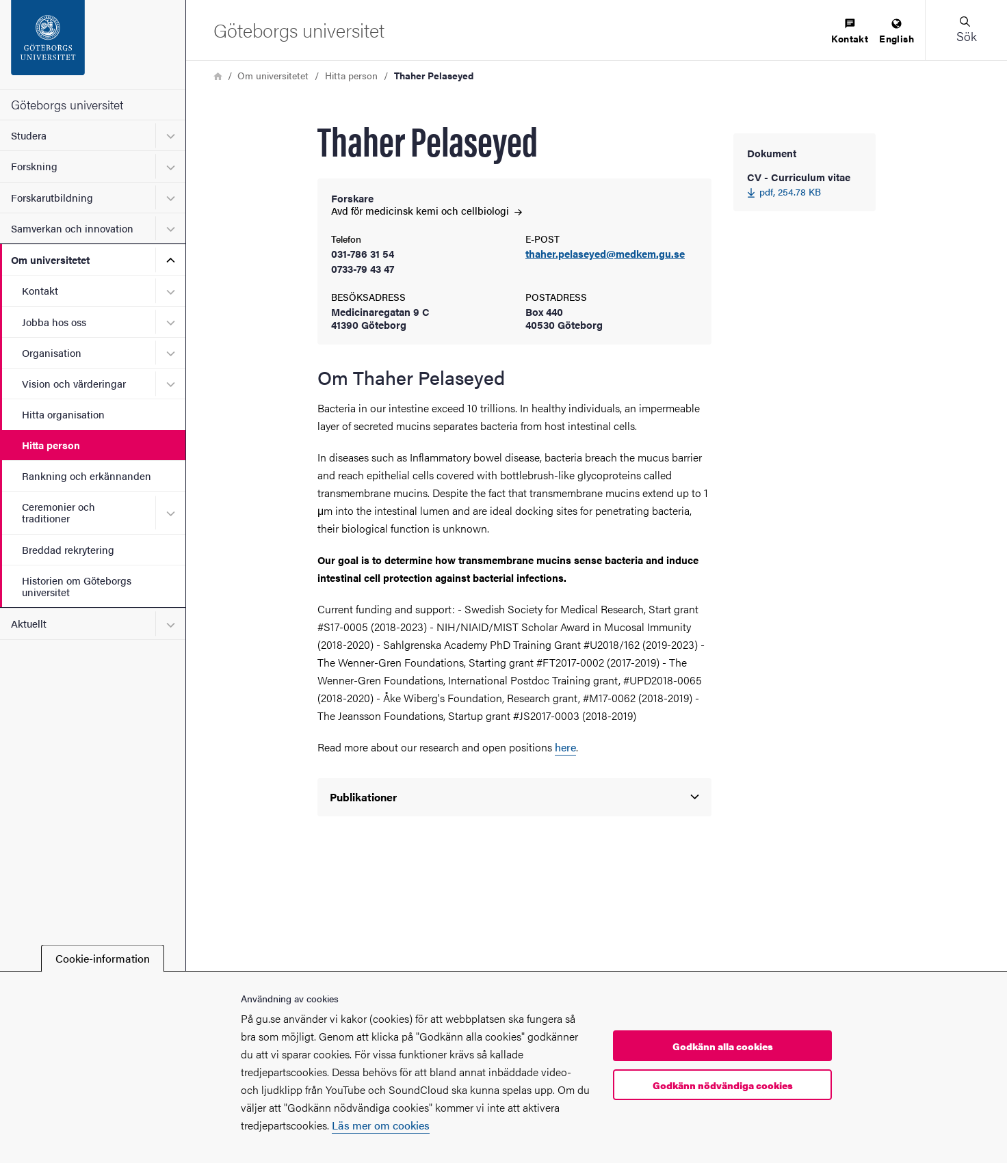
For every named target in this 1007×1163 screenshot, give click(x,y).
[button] (966, 30)
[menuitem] (850, 32)
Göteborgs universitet (67, 104)
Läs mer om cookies (381, 1125)
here (565, 747)
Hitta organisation (63, 414)
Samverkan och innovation (72, 228)
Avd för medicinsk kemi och (426, 210)
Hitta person (51, 445)
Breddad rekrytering (68, 549)
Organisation (51, 352)
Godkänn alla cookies (722, 1046)
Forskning (34, 166)
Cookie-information (102, 958)
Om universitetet (50, 259)
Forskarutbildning (52, 197)
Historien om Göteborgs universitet (76, 586)
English (896, 31)
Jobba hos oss (54, 322)
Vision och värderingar (74, 383)
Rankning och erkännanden (86, 475)
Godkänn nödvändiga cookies (723, 1085)
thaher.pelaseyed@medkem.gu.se (605, 254)
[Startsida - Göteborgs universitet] (92, 44)
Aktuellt (29, 623)
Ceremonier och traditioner (58, 512)
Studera (29, 135)
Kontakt (40, 290)
